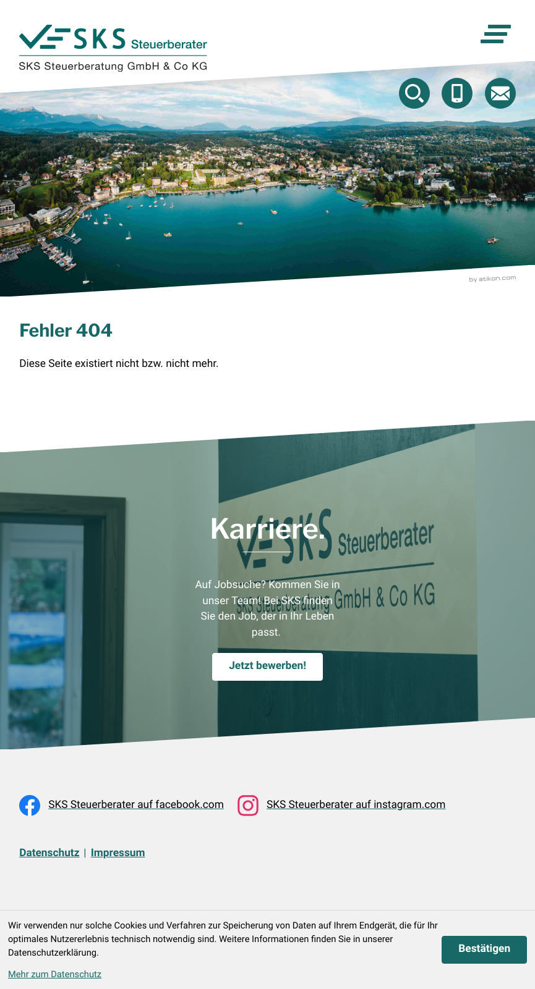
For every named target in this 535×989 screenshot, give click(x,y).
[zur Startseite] (113, 48)
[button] (457, 93)
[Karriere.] (267, 667)
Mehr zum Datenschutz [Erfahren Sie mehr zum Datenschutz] (54, 974)
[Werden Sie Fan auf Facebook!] (121, 805)
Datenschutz (49, 853)
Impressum (118, 853)
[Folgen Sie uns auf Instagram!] (341, 805)
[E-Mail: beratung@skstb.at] (500, 93)
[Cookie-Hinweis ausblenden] (484, 950)
